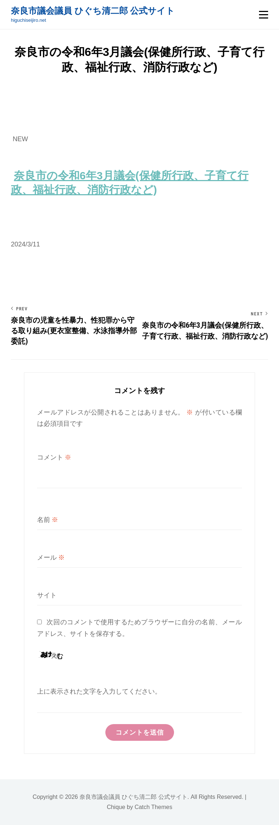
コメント (54, 457)
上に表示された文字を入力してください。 (99, 691)
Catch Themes (153, 807)
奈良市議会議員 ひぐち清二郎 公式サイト (93, 11)
